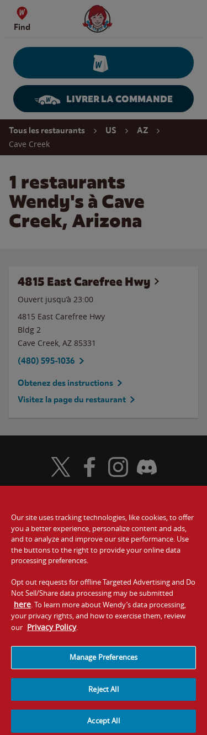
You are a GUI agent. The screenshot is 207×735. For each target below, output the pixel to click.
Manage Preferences (103, 661)
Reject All (103, 694)
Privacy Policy (51, 631)
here (22, 608)
